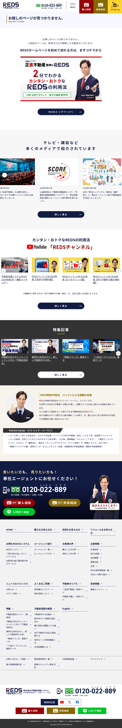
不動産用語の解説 (43, 608)
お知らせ (10, 589)
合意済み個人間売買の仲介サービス (17, 562)
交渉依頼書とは (41, 646)
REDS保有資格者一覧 (99, 570)
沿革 (92, 566)
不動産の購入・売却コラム (73, 598)
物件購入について (42, 589)
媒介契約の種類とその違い (45, 627)
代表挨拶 (94, 549)
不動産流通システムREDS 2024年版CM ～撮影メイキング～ (15, 279)
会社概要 (94, 557)
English (66, 608)
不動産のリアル (70, 583)
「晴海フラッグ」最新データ (76, 358)
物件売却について (42, 593)
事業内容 (94, 561)
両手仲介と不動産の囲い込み (45, 620)
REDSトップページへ (61, 111)
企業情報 (94, 543)
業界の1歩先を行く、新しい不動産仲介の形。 (45, 358)
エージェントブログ (43, 553)
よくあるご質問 (42, 583)
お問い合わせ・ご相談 (16, 658)
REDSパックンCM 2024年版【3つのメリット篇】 (75, 278)
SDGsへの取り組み (98, 574)
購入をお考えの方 (43, 529)
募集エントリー (97, 589)
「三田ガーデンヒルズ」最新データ (107, 358)
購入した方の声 (69, 549)
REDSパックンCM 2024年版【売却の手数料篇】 (45, 278)
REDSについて (12, 549)
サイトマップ (96, 658)
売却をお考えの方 (71, 529)
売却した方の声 (69, 553)
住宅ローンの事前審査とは (45, 641)
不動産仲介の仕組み (43, 614)
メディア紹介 (12, 593)
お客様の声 (67, 543)
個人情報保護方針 (14, 664)
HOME (9, 529)
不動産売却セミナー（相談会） (17, 616)
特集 (8, 608)
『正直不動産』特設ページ (73, 591)
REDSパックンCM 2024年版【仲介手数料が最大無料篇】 (107, 279)
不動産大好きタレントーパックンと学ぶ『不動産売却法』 (15, 360)
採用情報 (94, 583)
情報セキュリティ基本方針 (45, 666)
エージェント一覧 (42, 549)
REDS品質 (94, 553)
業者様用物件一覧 (42, 658)
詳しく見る (61, 214)
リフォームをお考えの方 (101, 531)
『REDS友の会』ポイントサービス (16, 555)
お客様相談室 (68, 658)
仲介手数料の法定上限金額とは (45, 634)
